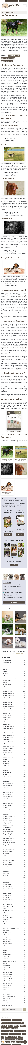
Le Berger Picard (14, 709)
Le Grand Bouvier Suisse (14, 860)
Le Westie (14, 1001)
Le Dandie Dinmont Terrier (14, 816)
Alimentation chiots (6, 1020)
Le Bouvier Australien (14, 737)
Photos (12, 1)
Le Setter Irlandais (14, 944)
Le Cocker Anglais (14, 805)
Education (20, 1036)
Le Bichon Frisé (14, 713)
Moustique (3, 1028)
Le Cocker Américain (14, 803)
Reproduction (4, 1033)
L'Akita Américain (14, 663)
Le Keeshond (14, 871)
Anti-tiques (23, 1025)
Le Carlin (14, 775)
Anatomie (18, 1033)
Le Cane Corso (14, 768)
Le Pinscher (14, 919)
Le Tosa (14, 990)
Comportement (13, 1036)
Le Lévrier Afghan (14, 884)
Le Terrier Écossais (14, 974)
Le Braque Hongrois (14, 755)
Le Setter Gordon (14, 941)
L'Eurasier (14, 847)
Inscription (8, 1)
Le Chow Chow (14, 799)
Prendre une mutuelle (14, 55)
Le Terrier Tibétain (14, 985)
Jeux (2, 1036)
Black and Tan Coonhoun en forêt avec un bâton (7, 460)
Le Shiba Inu (14, 950)
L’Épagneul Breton (14, 829)
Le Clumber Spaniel (14, 801)
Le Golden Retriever (14, 858)
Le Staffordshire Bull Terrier (14, 961)
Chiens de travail (18, 1039)
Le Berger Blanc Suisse (14, 696)
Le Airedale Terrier (14, 660)
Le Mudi (14, 908)
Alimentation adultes (17, 1020)
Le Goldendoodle (14, 856)
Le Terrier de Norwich (14, 983)
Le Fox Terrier (14, 854)
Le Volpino (14, 992)
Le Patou (14, 913)
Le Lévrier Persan (14, 893)
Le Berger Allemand (14, 689)
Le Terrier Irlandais (14, 976)
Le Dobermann (14, 818)
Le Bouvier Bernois (14, 739)
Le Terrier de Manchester (14, 979)
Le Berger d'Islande (14, 704)
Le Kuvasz (14, 876)
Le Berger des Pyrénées (14, 711)
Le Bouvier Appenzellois (14, 733)
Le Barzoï (14, 676)
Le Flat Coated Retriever (14, 849)
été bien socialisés (21, 347)
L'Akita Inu (14, 665)
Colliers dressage (9, 1039)
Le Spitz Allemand (14, 954)
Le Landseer (14, 880)
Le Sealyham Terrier (14, 937)
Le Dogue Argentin (14, 823)
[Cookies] (3, 1042)
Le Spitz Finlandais (14, 957)
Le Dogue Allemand (14, 821)
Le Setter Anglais (14, 939)
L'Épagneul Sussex (14, 845)
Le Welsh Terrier (14, 998)
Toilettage (10, 1028)
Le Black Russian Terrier (14, 746)
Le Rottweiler (14, 930)
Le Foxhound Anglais (14, 851)
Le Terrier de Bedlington (14, 970)
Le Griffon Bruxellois (14, 862)
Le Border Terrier (14, 724)
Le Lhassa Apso (14, 897)
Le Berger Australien (14, 691)
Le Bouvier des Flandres (14, 742)
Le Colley (14, 807)
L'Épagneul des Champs (14, 832)
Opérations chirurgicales (7, 1031)
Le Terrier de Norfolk (14, 981)
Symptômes (11, 1033)
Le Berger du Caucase (14, 698)
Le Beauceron (14, 687)
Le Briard (14, 759)
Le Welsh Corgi (14, 994)
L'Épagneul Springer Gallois (14, 843)
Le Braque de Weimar (14, 757)
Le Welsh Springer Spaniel (14, 996)
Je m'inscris (14, 602)
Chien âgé (22, 1031)
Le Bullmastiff (14, 764)
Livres (16, 1)
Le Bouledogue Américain (14, 726)
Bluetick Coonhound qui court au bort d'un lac (20, 460)
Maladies (16, 1028)
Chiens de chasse (5, 1042)
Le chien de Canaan (14, 785)
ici (17, 442)
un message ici (19, 653)
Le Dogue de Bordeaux (14, 825)
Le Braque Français (14, 753)
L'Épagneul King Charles (14, 838)
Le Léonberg (14, 882)
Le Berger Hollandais (14, 702)
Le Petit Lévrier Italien (14, 917)
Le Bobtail (14, 720)
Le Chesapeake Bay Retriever (14, 779)
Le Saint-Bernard (14, 933)
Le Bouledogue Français (14, 731)
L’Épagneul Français (14, 834)
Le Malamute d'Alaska (14, 900)
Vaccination (4, 1025)
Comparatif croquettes (18, 1022)
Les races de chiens (10, 12)
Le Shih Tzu (14, 952)
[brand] (10, 6)
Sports (6, 1036)
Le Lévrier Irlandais (14, 891)
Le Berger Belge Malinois (14, 693)
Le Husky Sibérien (14, 867)
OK (24, 1009)
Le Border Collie (14, 722)
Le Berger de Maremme (14, 706)
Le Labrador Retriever (14, 878)
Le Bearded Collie (14, 685)
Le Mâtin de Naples (14, 904)
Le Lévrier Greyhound (14, 889)
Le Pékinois (14, 915)
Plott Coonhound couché (7, 475)
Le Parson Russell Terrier (14, 911)
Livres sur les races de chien (8, 58)
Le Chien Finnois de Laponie (14, 788)
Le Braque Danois (14, 750)
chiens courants (22, 296)
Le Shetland (14, 948)
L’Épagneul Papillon (14, 840)
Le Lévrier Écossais (14, 886)
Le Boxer (14, 744)
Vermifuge (10, 1025)
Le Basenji (14, 674)
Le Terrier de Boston (14, 972)
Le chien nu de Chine (14, 794)
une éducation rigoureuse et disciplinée (10, 370)
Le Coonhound (14, 810)
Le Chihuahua (14, 781)
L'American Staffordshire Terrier (14, 667)
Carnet (20, 1)
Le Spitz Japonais (14, 959)
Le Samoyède (14, 935)
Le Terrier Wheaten (14, 987)
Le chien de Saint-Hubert (14, 790)
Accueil (2, 12)
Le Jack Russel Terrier (14, 869)
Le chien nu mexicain (14, 796)
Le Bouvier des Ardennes (14, 735)
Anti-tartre (16, 1031)
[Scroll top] (25, 1042)
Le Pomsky (14, 924)
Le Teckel (14, 963)
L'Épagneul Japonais (14, 836)
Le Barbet (14, 671)
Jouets (23, 1033)
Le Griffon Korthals (14, 865)
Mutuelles (25, 1)
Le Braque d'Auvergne (14, 748)
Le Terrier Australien (14, 968)
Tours (2, 1039)
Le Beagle (14, 682)
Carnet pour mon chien (6, 61)
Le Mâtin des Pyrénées (14, 906)
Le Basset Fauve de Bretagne (14, 678)
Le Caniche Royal (14, 772)
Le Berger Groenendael (14, 700)
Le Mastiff (14, 902)
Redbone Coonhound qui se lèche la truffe (21, 476)
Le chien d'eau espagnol (14, 783)
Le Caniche (14, 770)
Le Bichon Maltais (14, 717)
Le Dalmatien (14, 814)
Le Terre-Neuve (14, 965)
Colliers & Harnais (20, 1042)
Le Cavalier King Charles (14, 777)
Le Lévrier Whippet (14, 895)
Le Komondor (14, 873)
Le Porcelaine (14, 926)
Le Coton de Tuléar (14, 812)
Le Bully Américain (14, 766)
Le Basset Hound (14, 680)
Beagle (2, 278)
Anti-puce (16, 1025)
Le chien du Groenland (14, 792)
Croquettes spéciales (6, 1022)
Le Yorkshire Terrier (14, 1003)
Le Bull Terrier (14, 761)
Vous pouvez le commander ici (14, 431)
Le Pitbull (14, 922)
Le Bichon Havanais (14, 715)
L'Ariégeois (14, 669)
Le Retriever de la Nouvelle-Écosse (14, 928)
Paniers (13, 1042)
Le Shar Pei (14, 946)
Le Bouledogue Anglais (14, 728)
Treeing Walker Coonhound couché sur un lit (7, 493)
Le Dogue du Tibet (14, 827)
